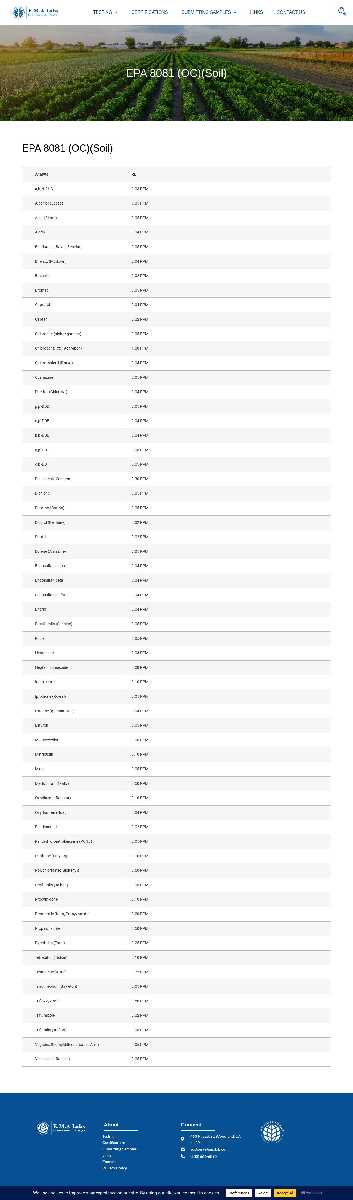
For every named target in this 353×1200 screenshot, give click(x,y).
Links (256, 12)
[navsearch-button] (342, 12)
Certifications (150, 12)
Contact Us (291, 12)
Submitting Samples (209, 12)
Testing (105, 12)
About (111, 1124)
